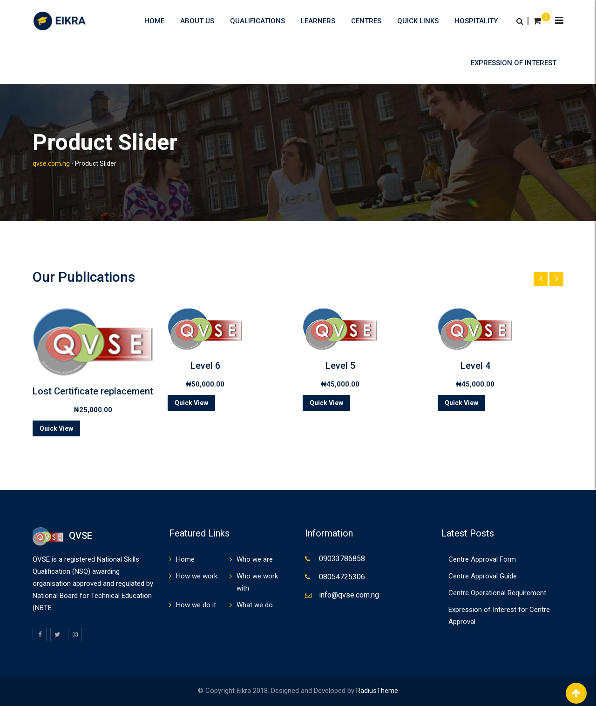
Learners (318, 21)
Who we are (255, 559)
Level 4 (475, 365)
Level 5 (340, 365)
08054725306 (342, 576)
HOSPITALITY (476, 21)
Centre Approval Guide (482, 576)
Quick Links (418, 21)
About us (197, 21)
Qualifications (257, 21)
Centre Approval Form (482, 559)
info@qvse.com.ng (349, 595)
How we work (196, 576)
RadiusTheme (377, 690)
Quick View (56, 428)
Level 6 (205, 365)
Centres (366, 21)
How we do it (196, 605)
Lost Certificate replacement (93, 391)
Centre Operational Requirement (497, 593)
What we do (255, 605)
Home (154, 21)
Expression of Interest (513, 63)
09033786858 (342, 558)
